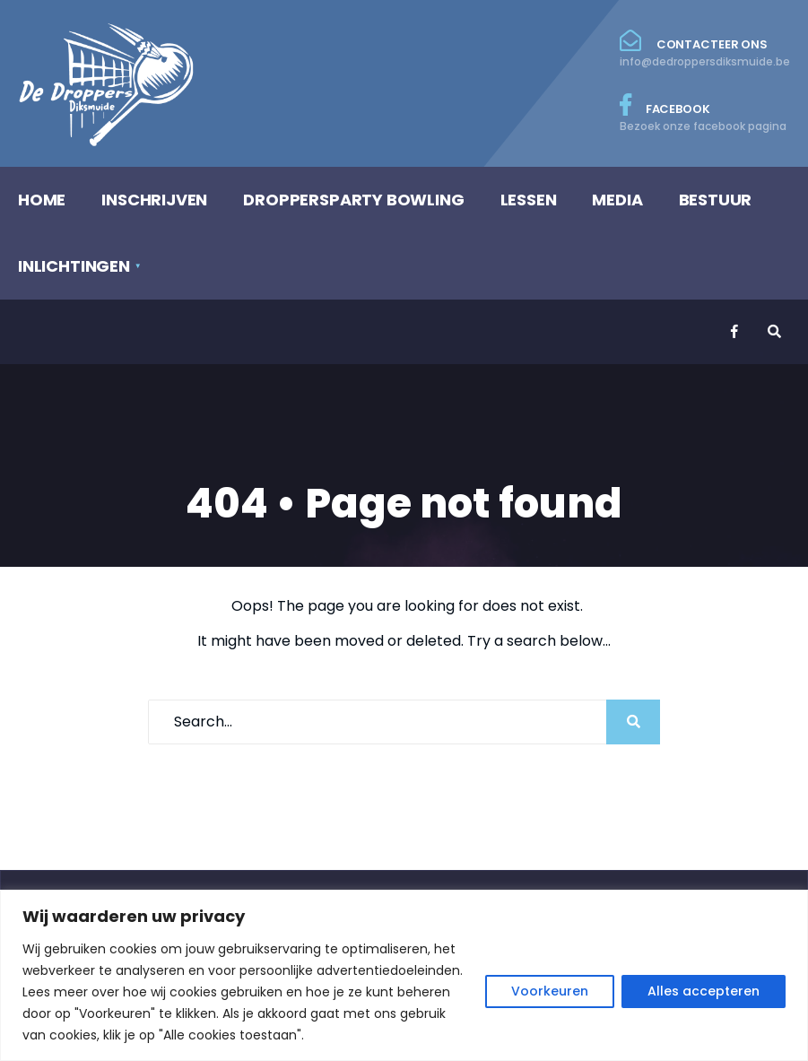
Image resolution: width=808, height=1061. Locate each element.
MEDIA (617, 199)
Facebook (705, 114)
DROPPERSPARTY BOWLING (353, 199)
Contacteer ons (705, 49)
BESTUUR (715, 199)
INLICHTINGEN (74, 266)
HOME (41, 199)
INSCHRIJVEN (154, 199)
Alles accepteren (703, 991)
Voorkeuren (549, 991)
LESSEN (528, 199)
